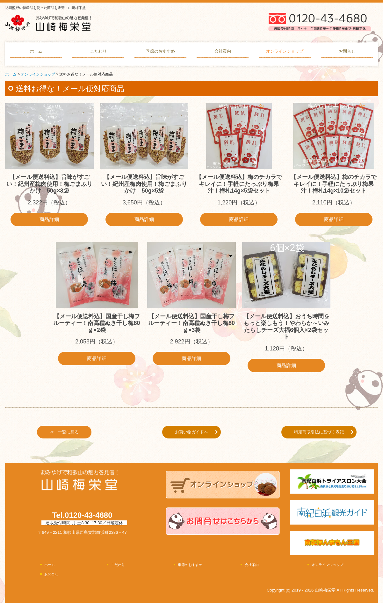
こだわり (98, 51)
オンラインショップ (284, 51)
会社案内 (222, 51)
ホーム (36, 51)
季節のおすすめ (160, 51)
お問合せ (347, 51)
